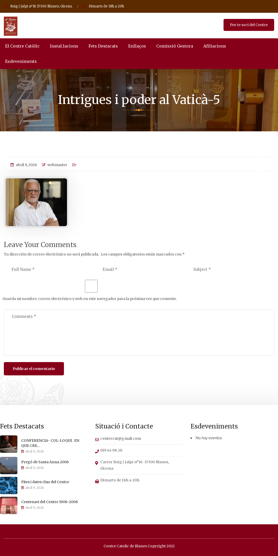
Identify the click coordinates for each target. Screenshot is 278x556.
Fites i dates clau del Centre (45, 482)
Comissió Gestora (174, 46)
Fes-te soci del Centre (249, 24)
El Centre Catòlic (22, 46)
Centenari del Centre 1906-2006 (49, 502)
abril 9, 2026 (23, 165)
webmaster (54, 165)
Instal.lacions (64, 46)
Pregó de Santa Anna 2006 (45, 462)
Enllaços (137, 46)
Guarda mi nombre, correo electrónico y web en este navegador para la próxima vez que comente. (90, 298)
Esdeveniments (21, 61)
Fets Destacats (103, 46)
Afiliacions (214, 46)
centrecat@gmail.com (120, 438)
